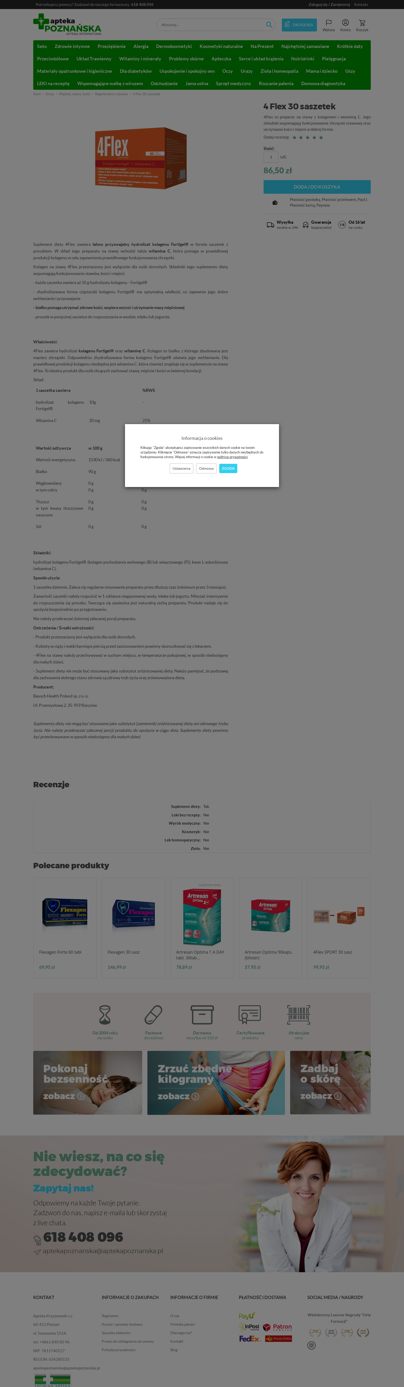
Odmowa (206, 468)
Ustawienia (181, 468)
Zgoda (228, 468)
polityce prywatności (232, 457)
